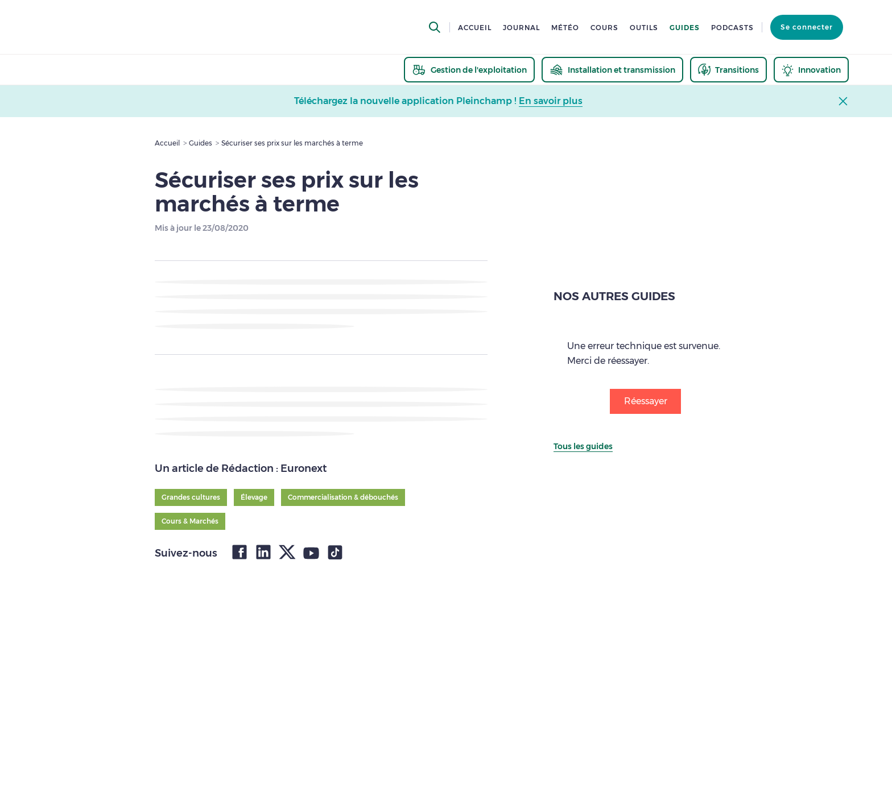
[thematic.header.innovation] (811, 69)
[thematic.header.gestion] (469, 69)
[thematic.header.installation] (612, 69)
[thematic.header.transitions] (728, 69)
